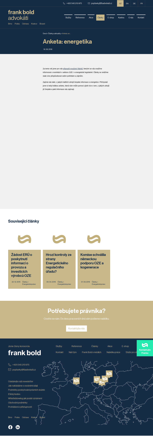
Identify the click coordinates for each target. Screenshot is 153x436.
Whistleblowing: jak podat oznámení (25, 398)
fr (141, 3)
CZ (120, 3)
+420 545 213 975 (72, 3)
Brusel (42, 23)
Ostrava (25, 23)
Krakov (34, 23)
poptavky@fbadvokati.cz (100, 3)
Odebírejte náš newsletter (20, 381)
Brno (10, 23)
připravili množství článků (73, 69)
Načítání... (78, 143)
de (134, 3)
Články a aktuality (54, 33)
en (127, 3)
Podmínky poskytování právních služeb (26, 390)
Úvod (45, 33)
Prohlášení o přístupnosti (20, 407)
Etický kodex (14, 394)
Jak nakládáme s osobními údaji (23, 385)
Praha (17, 23)
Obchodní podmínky (17, 402)
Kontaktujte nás (76, 328)
